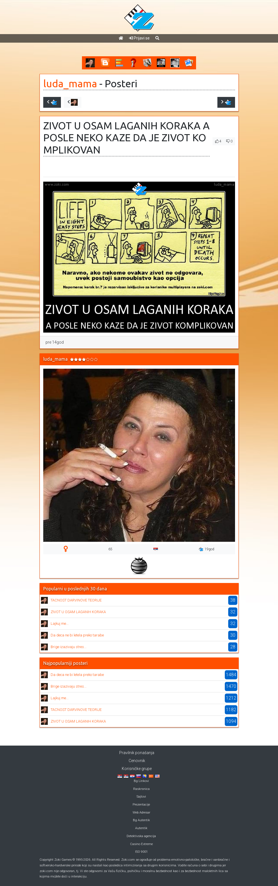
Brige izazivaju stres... (69, 647)
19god (206, 549)
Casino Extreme (141, 844)
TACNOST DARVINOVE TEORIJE (76, 600)
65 (110, 549)
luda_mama (70, 83)
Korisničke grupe (137, 768)
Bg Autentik (141, 820)
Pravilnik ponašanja (136, 752)
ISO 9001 (141, 852)
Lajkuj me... (60, 623)
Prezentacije (141, 804)
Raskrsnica (141, 789)
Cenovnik (137, 760)
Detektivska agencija (141, 836)
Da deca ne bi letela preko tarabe (77, 635)
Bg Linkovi (141, 781)
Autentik (141, 828)
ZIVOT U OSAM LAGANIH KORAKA (78, 612)
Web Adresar (141, 812)
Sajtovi (141, 796)
